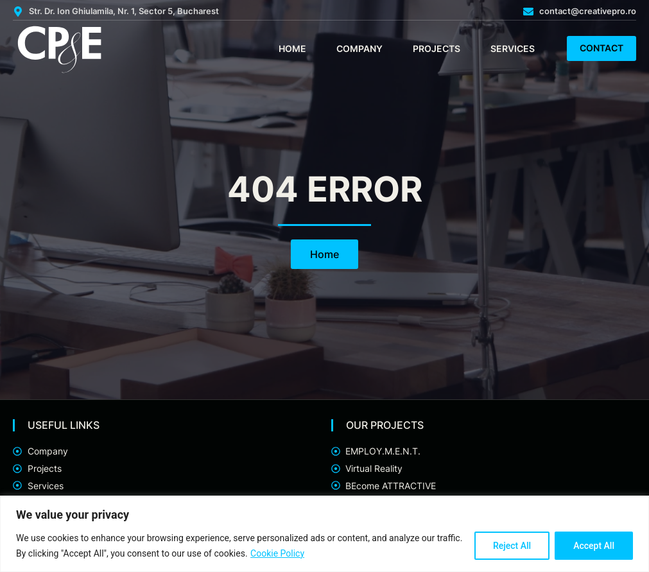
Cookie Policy (277, 553)
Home (292, 48)
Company (359, 48)
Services (512, 48)
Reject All (512, 546)
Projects (436, 48)
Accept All (593, 546)
